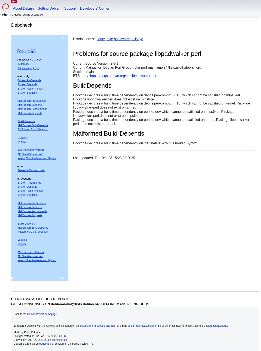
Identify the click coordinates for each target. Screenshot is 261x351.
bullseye (136, 39)
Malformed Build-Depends (33, 129)
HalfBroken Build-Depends (33, 125)
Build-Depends (26, 121)
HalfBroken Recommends (32, 108)
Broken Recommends (30, 88)
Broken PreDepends (29, 80)
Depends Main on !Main (31, 170)
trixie (109, 39)
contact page (220, 325)
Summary (23, 63)
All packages (25, 68)
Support (70, 8)
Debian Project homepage (42, 314)
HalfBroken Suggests (30, 113)
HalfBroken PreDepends (31, 100)
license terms (59, 339)
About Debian (23, 8)
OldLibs (22, 137)
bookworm (122, 39)
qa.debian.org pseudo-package (98, 325)
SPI (43, 339)
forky (101, 39)
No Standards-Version (30, 154)
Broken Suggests (27, 92)
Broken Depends (27, 84)
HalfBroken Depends (30, 104)
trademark (45, 343)
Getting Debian (49, 8)
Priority (22, 141)
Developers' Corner (94, 8)
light (36, 68)
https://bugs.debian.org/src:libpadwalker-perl (123, 76)
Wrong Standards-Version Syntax (37, 158)
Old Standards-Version (31, 149)
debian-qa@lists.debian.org (143, 325)
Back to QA (26, 51)
